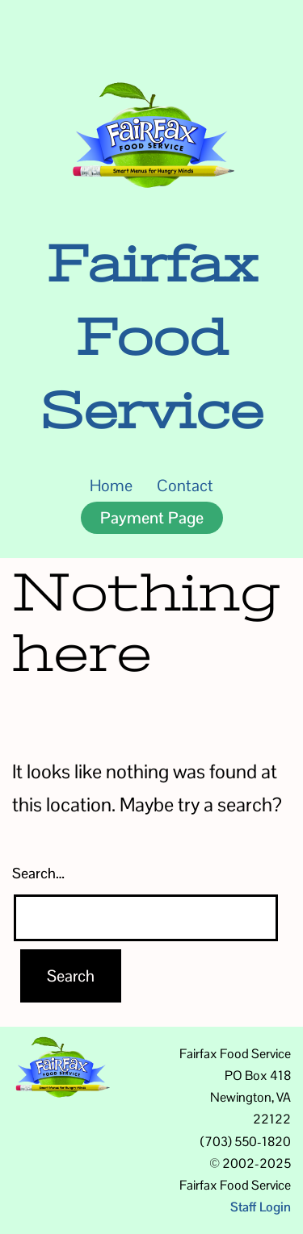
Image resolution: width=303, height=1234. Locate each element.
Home (111, 485)
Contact (185, 485)
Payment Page (152, 517)
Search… (38, 873)
